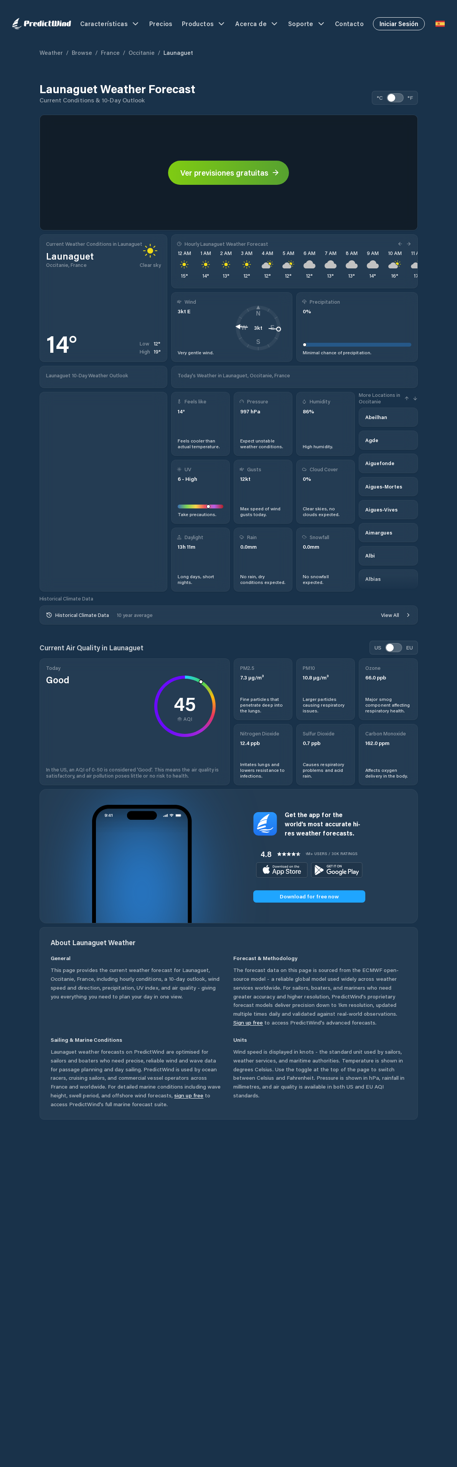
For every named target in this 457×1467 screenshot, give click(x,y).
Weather (51, 52)
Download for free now (309, 896)
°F (410, 97)
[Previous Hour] (401, 244)
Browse (82, 52)
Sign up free (248, 1022)
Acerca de (257, 23)
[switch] (395, 97)
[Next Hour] (407, 244)
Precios (161, 24)
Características (110, 23)
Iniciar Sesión (398, 24)
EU (409, 647)
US (378, 647)
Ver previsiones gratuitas (230, 173)
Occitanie (142, 52)
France (110, 52)
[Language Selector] (440, 24)
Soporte (307, 23)
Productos (204, 23)
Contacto (349, 24)
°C (380, 97)
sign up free (188, 1095)
